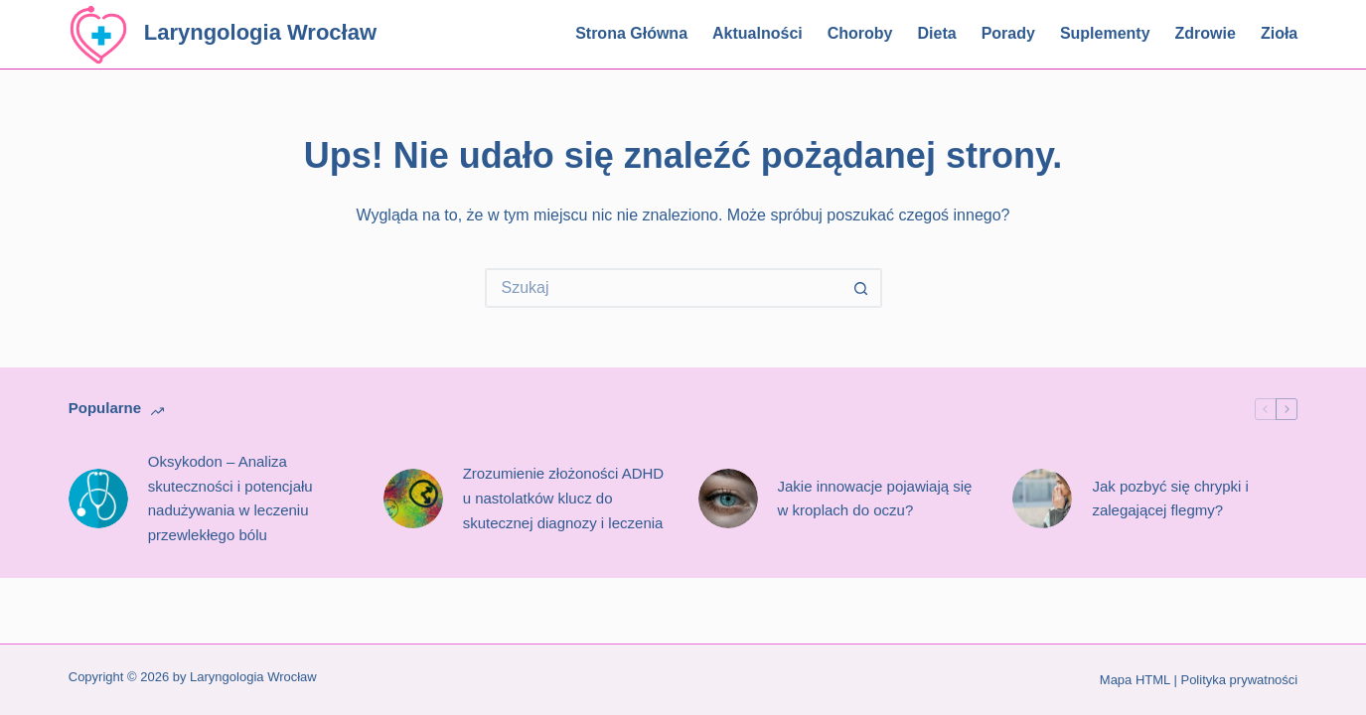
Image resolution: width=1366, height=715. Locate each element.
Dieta (937, 33)
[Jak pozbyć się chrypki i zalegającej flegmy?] (1042, 498)
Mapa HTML (1135, 679)
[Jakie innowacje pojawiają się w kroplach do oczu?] (728, 498)
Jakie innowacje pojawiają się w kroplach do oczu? (875, 498)
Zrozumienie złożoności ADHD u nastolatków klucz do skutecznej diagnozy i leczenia (564, 498)
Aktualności (757, 33)
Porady (1008, 33)
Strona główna (631, 33)
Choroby (860, 33)
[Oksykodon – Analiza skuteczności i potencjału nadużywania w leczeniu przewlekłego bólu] (98, 498)
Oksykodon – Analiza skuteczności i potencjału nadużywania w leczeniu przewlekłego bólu (230, 498)
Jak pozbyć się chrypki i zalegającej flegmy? (1170, 498)
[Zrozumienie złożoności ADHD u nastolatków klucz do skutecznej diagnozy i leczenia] (413, 498)
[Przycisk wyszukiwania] (862, 288)
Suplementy (1105, 33)
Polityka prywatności (1238, 679)
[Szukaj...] (663, 288)
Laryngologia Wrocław (260, 32)
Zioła (1279, 33)
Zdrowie (1205, 33)
